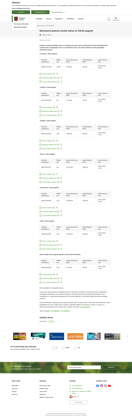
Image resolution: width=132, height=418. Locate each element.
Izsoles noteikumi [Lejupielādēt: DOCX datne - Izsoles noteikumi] (47, 74)
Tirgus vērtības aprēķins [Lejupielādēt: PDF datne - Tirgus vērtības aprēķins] (49, 82)
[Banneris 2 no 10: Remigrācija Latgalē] (38, 336)
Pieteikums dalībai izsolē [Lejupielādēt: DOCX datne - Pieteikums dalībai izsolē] (49, 78)
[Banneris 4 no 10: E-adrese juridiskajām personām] (75, 336)
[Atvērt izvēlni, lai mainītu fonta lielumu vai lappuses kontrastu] (115, 19)
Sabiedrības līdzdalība (20, 47)
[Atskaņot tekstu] (47, 35)
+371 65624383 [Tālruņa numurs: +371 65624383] (77, 385)
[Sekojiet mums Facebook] (97, 385)
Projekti (14, 391)
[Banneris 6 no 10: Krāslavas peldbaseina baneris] (112, 336)
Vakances (15, 388)
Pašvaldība (15, 385)
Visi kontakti (78, 402)
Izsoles (51, 321)
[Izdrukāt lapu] (116, 30)
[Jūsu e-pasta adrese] (84, 367)
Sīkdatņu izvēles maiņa (46, 397)
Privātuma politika (45, 385)
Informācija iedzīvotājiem (21, 43)
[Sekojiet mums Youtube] (109, 386)
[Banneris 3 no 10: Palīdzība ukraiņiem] (56, 336)
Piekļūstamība (44, 388)
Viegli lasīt (42, 394)
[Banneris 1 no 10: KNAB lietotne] (19, 336)
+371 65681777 (65, 311)
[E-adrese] (73, 396)
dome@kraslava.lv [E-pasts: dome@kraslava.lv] (77, 388)
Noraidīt (20, 12)
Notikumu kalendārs (20, 34)
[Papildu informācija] (57, 73)
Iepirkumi (15, 394)
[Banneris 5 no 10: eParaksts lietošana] (94, 336)
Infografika (17, 37)
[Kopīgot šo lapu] (116, 34)
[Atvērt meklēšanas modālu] (108, 19)
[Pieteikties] (111, 367)
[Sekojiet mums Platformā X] (105, 385)
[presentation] (69, 355)
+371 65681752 (55, 311)
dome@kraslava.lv (85, 307)
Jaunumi (16, 31)
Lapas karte (43, 391)
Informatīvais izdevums (21, 40)
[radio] (54, 347)
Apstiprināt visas (40, 12)
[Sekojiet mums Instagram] (101, 385)
